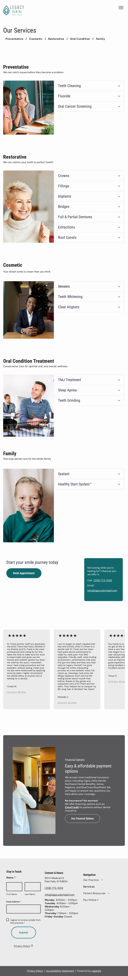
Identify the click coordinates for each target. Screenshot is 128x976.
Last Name (30, 894)
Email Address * (13, 901)
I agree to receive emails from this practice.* (23, 921)
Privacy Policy (22, 946)
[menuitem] (15, 38)
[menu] (121, 7)
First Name (11, 894)
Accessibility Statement (60, 971)
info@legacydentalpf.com (113, 590)
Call (100, 580)
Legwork (96, 971)
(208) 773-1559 (113, 580)
